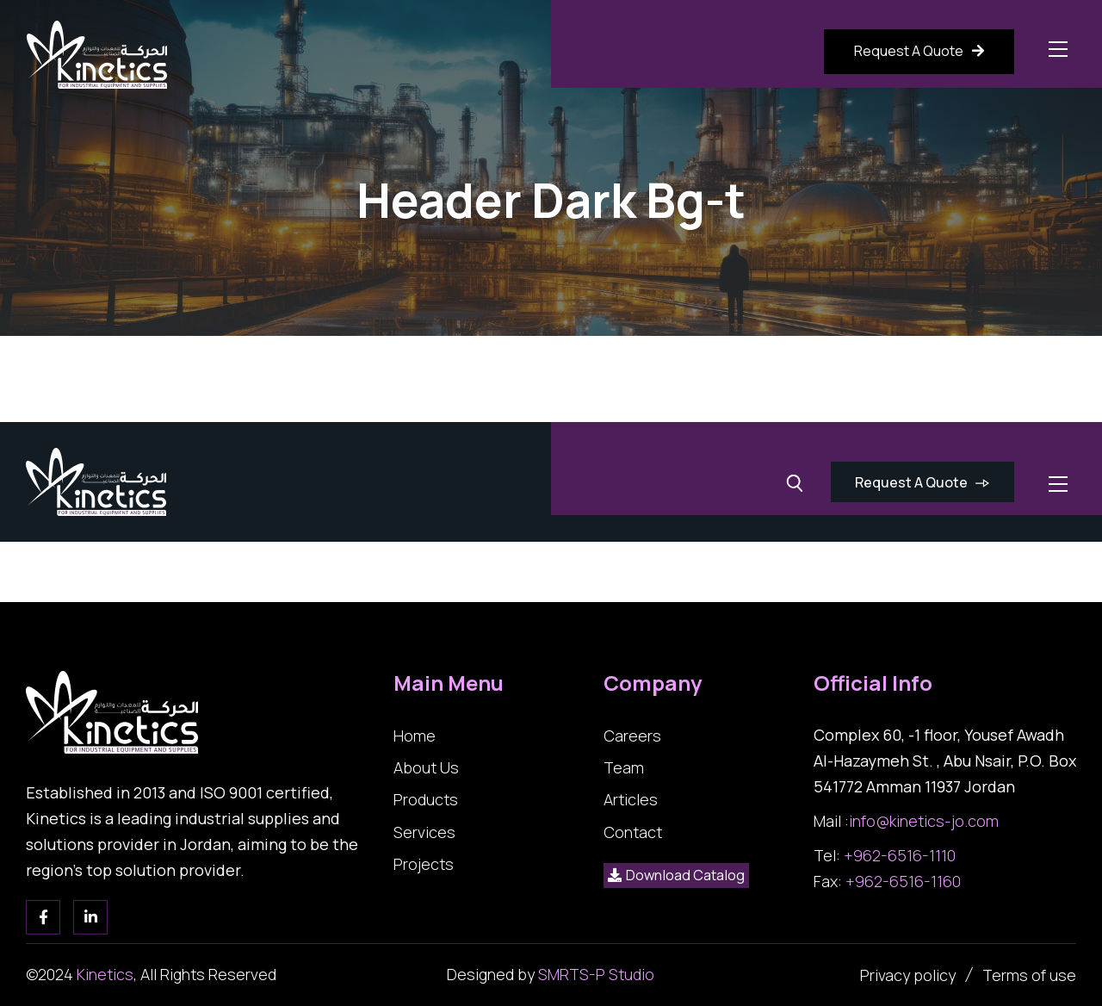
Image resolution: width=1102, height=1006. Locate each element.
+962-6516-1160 (903, 881)
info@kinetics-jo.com (924, 820)
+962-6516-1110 (900, 855)
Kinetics (105, 974)
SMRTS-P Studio (596, 974)
